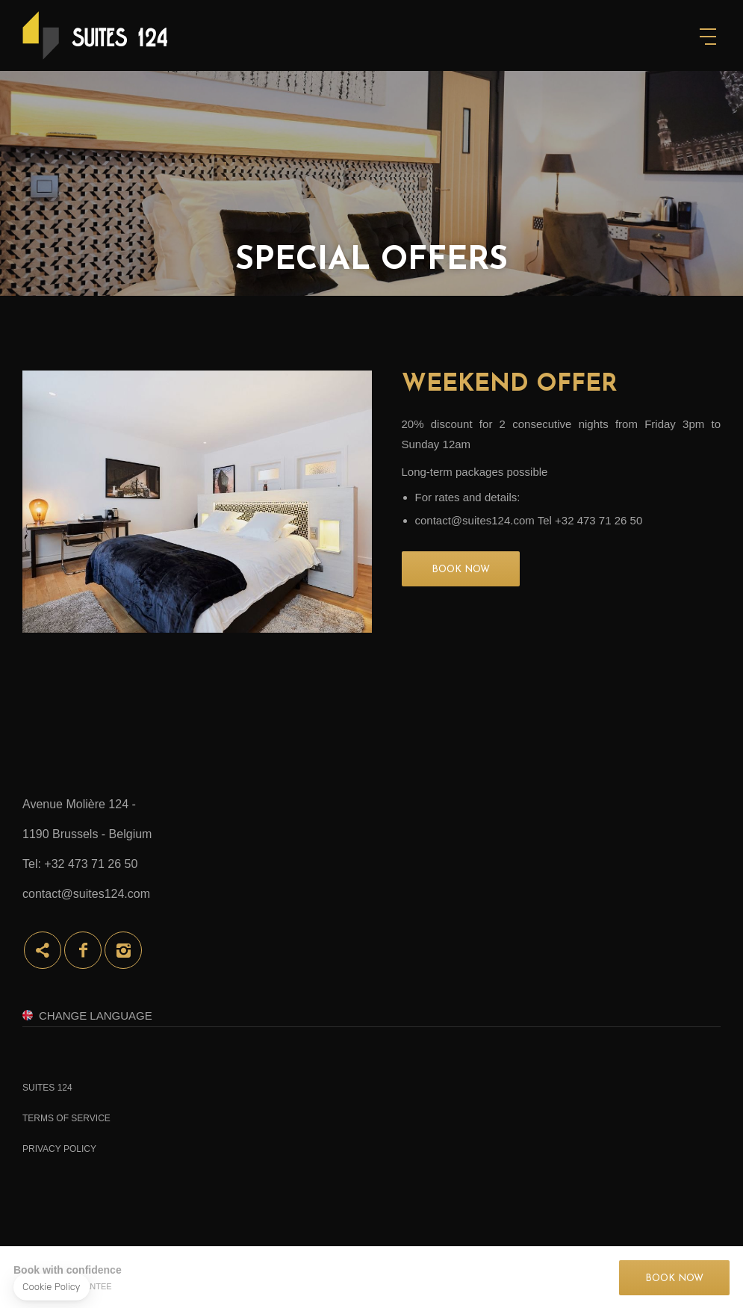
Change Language (95, 1015)
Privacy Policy (59, 1149)
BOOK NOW (461, 569)
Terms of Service (66, 1118)
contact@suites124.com (86, 893)
